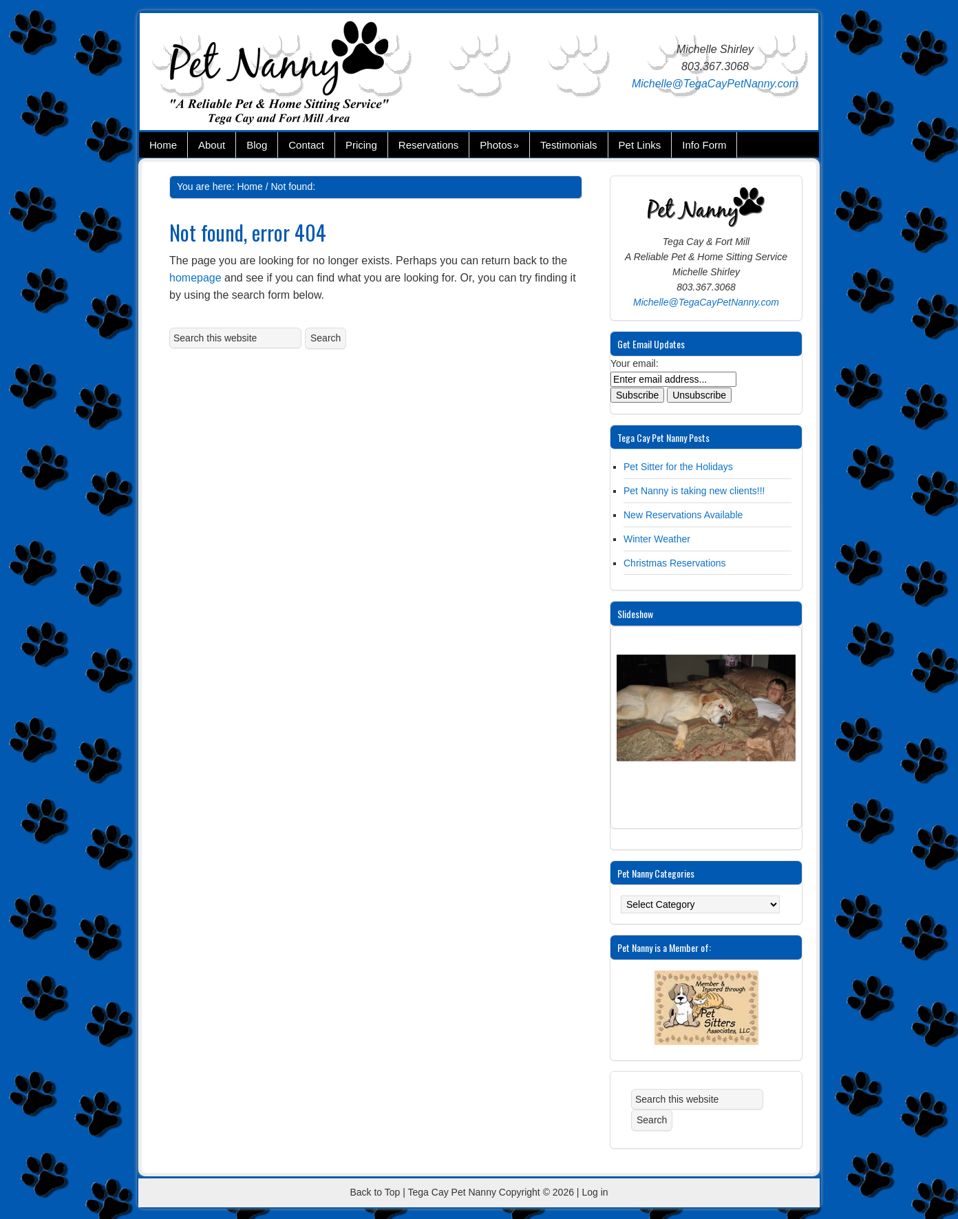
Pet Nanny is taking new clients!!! (694, 490)
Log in (595, 1192)
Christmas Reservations (675, 563)
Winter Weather (657, 538)
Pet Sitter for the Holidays (678, 466)
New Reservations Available (683, 514)
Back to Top (375, 1192)
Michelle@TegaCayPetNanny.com (715, 83)
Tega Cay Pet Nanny (305, 75)
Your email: (634, 363)
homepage (195, 278)
